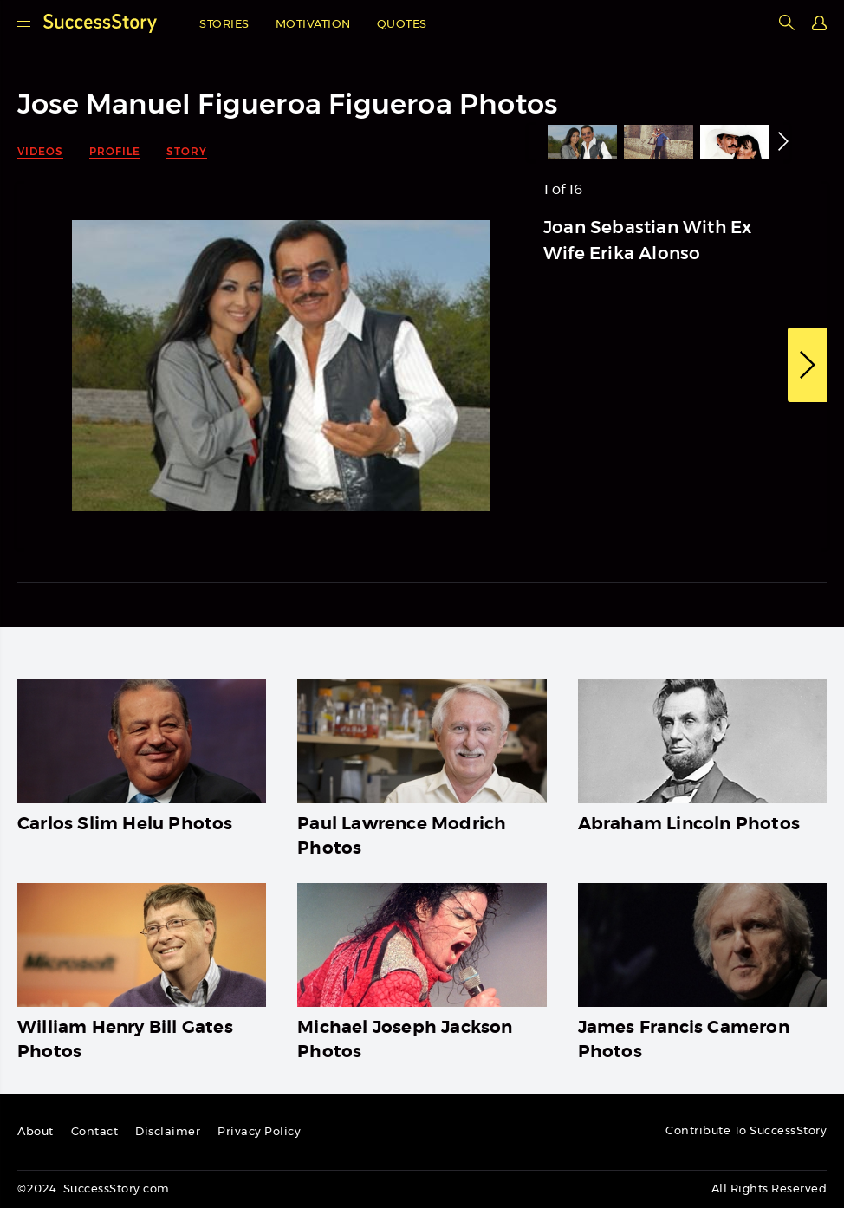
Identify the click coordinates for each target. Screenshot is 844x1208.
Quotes (402, 24)
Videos (40, 151)
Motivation (313, 24)
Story (186, 151)
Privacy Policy (259, 1132)
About (35, 1132)
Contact (95, 1132)
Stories (224, 24)
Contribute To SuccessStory (746, 1131)
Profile (114, 151)
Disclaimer (167, 1132)
